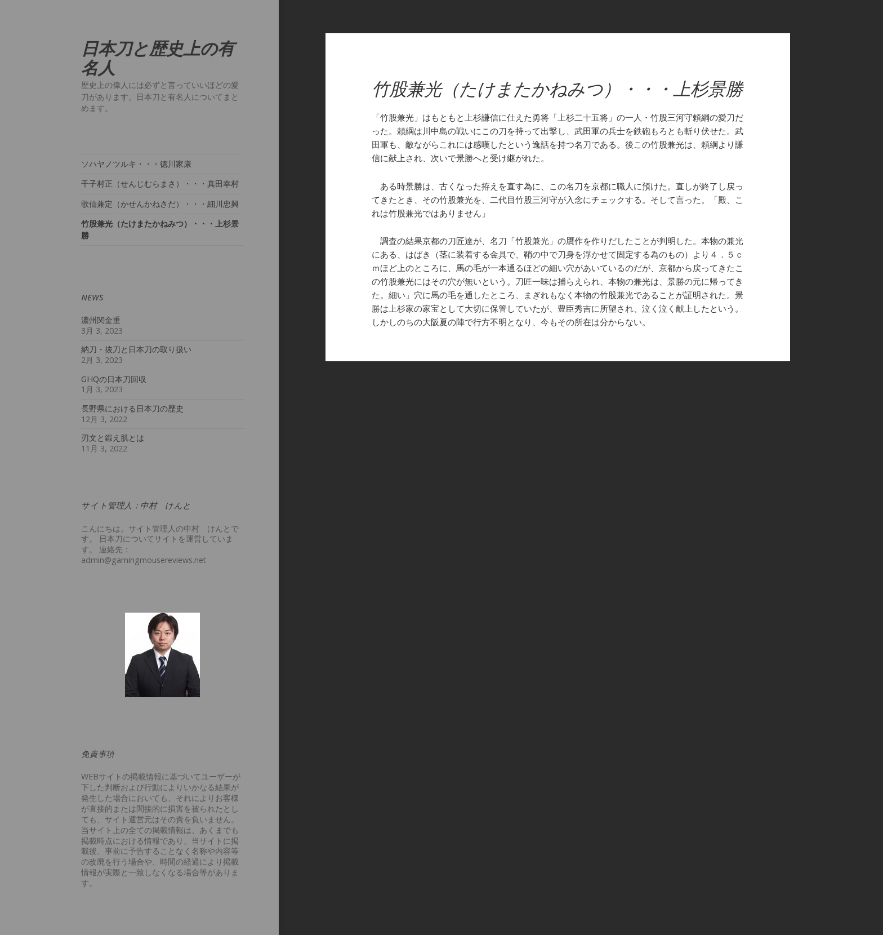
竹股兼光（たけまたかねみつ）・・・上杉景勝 (160, 229)
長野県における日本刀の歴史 (132, 408)
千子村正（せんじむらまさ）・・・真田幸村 (160, 183)
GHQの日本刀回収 (113, 379)
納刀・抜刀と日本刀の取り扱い (136, 349)
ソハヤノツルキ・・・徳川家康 (136, 163)
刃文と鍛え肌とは (112, 437)
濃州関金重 (101, 319)
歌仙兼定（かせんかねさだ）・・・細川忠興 (160, 203)
